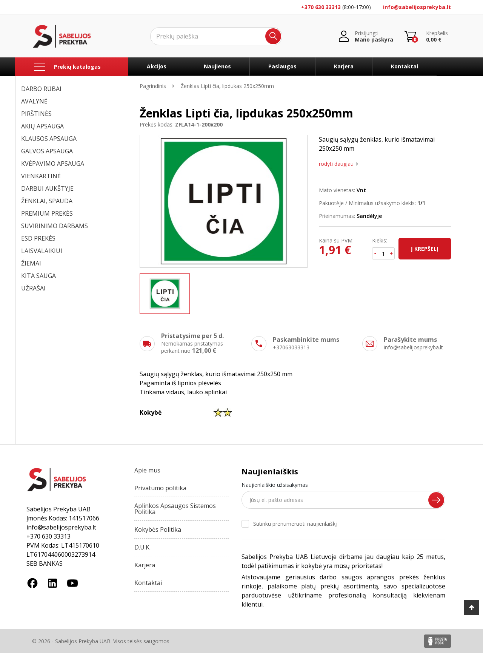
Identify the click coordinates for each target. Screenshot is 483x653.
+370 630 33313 (321, 7)
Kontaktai (404, 66)
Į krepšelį (424, 248)
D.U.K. (142, 547)
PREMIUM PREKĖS (47, 213)
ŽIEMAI (31, 263)
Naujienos (217, 66)
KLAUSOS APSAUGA (49, 139)
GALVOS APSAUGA (47, 151)
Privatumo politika (160, 488)
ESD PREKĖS (38, 238)
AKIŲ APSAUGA (42, 126)
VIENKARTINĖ (41, 176)
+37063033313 (291, 347)
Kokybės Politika (157, 529)
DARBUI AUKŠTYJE (47, 188)
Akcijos (156, 66)
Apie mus (147, 470)
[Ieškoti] (216, 36)
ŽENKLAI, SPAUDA (46, 201)
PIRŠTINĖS (36, 114)
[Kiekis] (383, 253)
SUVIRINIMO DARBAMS (54, 226)
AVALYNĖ (34, 101)
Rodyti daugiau (336, 164)
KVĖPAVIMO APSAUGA (52, 164)
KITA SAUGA (38, 276)
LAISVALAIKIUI (41, 251)
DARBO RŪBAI (41, 89)
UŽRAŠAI (33, 288)
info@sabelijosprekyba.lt (417, 7)
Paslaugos (282, 66)
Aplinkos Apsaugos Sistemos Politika (175, 509)
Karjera (344, 66)
